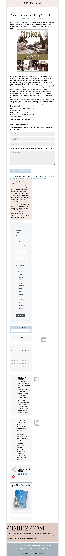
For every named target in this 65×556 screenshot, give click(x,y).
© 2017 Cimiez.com (22, 553)
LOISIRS (19, 447)
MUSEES (20, 449)
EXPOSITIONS (21, 439)
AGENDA (42, 548)
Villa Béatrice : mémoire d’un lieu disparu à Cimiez (23, 391)
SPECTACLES (21, 457)
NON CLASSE (21, 451)
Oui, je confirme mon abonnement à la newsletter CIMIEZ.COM (31, 148)
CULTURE (15, 545)
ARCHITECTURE (22, 429)
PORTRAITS (21, 455)
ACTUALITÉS (21, 427)
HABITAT (19, 441)
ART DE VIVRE (25, 545)
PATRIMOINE (39, 18)
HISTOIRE (20, 443)
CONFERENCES (22, 437)
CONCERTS (21, 435)
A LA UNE (32, 18)
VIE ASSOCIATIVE (22, 459)
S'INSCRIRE (20, 315)
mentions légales (43, 553)
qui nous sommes (34, 553)
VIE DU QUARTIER (21, 548)
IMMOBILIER (21, 445)
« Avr (12, 369)
